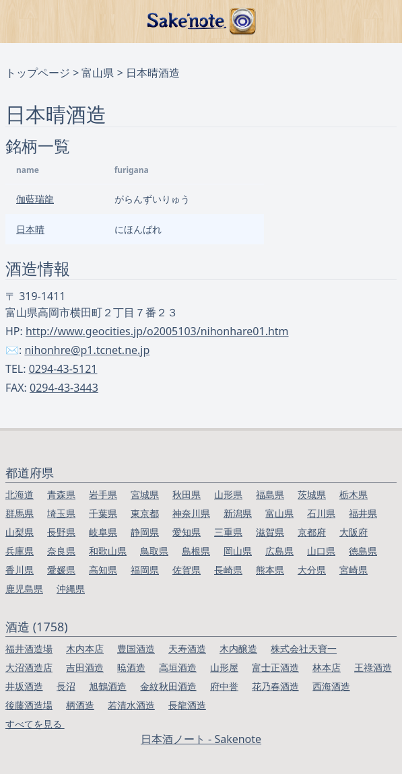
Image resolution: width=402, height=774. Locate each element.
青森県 (61, 494)
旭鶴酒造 (108, 686)
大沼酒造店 (29, 667)
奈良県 (61, 550)
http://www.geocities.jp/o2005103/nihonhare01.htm (157, 331)
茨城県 (312, 494)
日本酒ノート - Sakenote (201, 739)
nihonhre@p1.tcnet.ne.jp (86, 350)
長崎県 (228, 569)
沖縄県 (71, 588)
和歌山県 (108, 550)
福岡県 (145, 569)
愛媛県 (61, 569)
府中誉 (224, 686)
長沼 (66, 686)
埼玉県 (61, 513)
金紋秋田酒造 (168, 686)
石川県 (321, 513)
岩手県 (103, 494)
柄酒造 (80, 705)
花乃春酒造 (275, 686)
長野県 (61, 532)
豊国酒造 (136, 648)
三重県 (228, 532)
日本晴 (30, 229)
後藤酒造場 (29, 705)
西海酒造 (331, 686)
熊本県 (270, 569)
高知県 (103, 569)
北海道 (19, 494)
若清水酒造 (131, 705)
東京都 (145, 513)
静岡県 (145, 532)
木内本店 (85, 648)
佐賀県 (186, 569)
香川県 (19, 569)
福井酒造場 (29, 648)
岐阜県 (103, 532)
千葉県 (103, 513)
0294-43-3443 (64, 387)
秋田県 (186, 494)
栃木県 (353, 494)
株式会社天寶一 (304, 648)
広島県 (279, 550)
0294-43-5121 (63, 368)
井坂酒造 (24, 686)
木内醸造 (238, 648)
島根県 (196, 550)
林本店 (326, 667)
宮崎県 (353, 569)
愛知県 (186, 532)
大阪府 (353, 532)
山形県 (228, 494)
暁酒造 (131, 667)
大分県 (312, 569)
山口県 (321, 550)
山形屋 (224, 667)
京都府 (312, 532)
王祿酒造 (373, 667)
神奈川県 (191, 513)
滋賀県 (270, 532)
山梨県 (19, 532)
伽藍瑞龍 (35, 198)
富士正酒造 (275, 667)
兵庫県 (19, 550)
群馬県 (19, 513)
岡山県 (238, 550)
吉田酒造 (85, 667)
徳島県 (363, 550)
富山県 (97, 72)
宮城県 (145, 494)
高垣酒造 (178, 667)
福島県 (270, 494)
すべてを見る (35, 723)
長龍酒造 (187, 705)
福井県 (363, 513)
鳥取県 (154, 550)
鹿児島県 (24, 588)
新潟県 (238, 513)
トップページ (37, 72)
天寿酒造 (187, 648)
